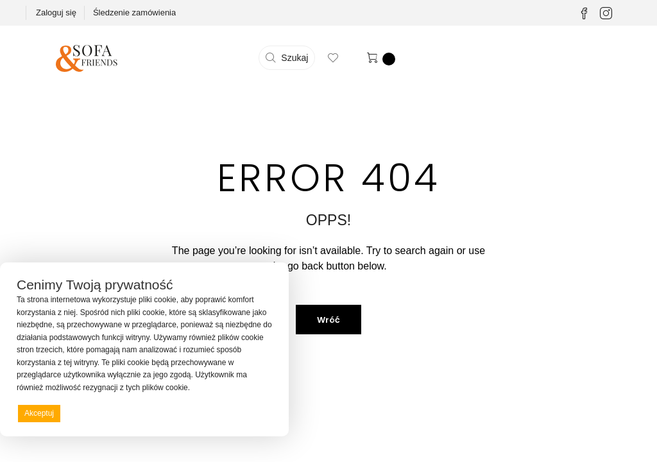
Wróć (328, 320)
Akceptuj (39, 413)
